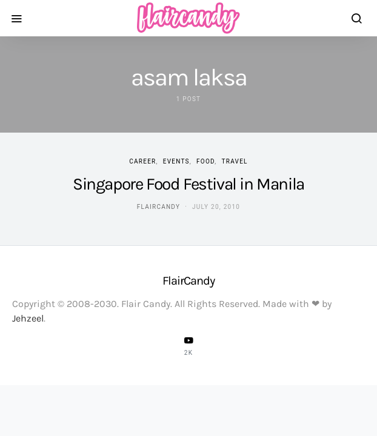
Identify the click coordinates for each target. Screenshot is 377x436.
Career (142, 161)
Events (176, 161)
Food (205, 161)
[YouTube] (188, 345)
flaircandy (158, 206)
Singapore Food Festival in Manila (188, 184)
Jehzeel (28, 318)
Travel (235, 161)
